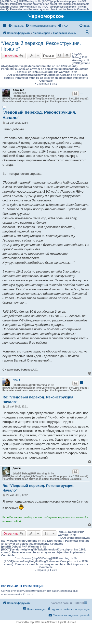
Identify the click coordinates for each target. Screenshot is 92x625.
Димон (17, 468)
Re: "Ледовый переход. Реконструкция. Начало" (38, 399)
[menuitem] (16, 26)
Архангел (18, 90)
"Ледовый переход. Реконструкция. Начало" (41, 46)
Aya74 (16, 379)
